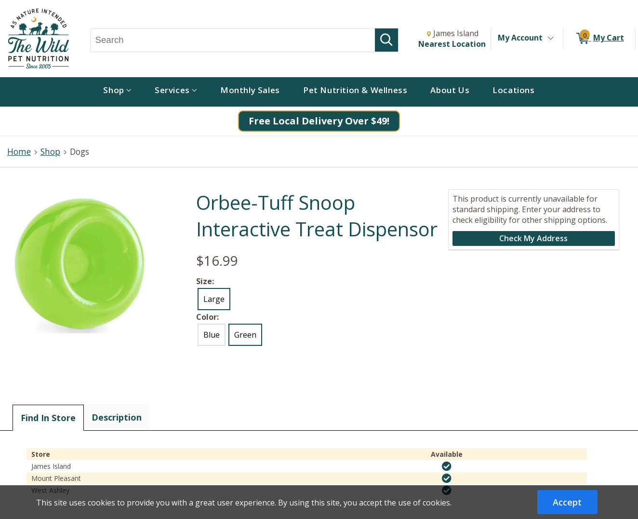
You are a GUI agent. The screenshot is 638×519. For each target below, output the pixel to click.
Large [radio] (214, 299)
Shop (50, 151)
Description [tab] (117, 417)
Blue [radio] (211, 334)
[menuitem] (117, 92)
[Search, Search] (233, 40)
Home (19, 151)
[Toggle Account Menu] (550, 38)
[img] (447, 466)
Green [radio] (245, 334)
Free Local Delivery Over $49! (319, 120)
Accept (567, 502)
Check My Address (533, 238)
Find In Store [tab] (48, 417)
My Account (520, 37)
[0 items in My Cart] (599, 38)
